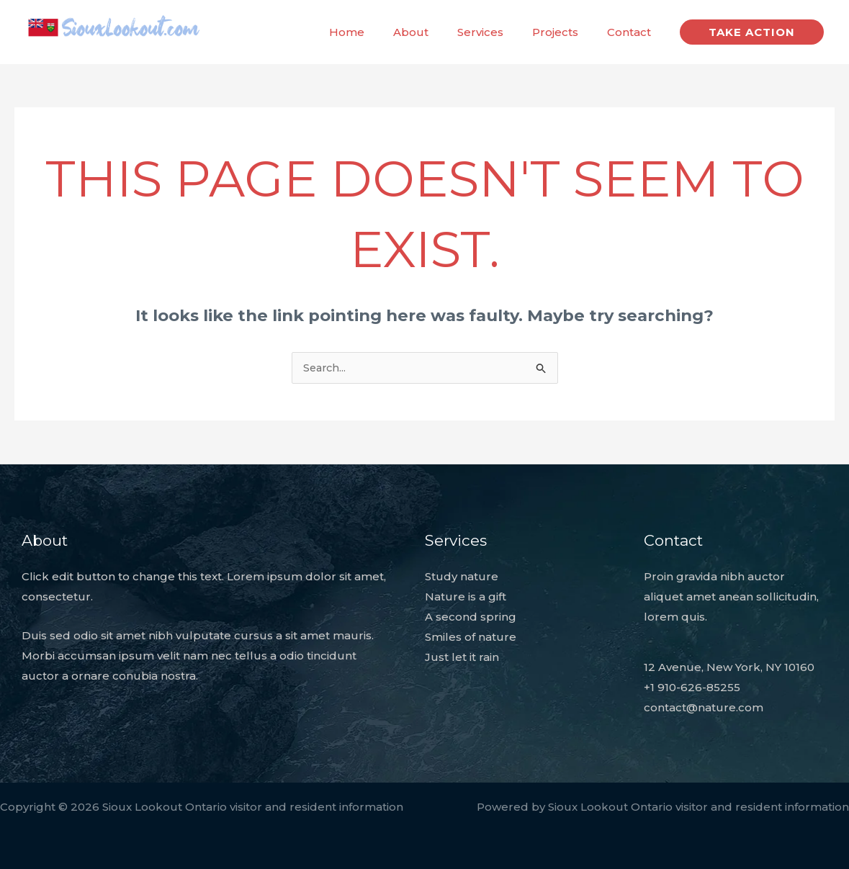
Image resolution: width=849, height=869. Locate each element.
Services (498, 32)
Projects (566, 32)
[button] (752, 32)
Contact (633, 32)
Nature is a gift (465, 597)
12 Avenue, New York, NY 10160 (729, 668)
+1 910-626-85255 (692, 687)
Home (379, 32)
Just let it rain (462, 657)
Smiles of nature (470, 637)
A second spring (470, 617)
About (436, 32)
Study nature (461, 577)
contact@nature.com (703, 707)
